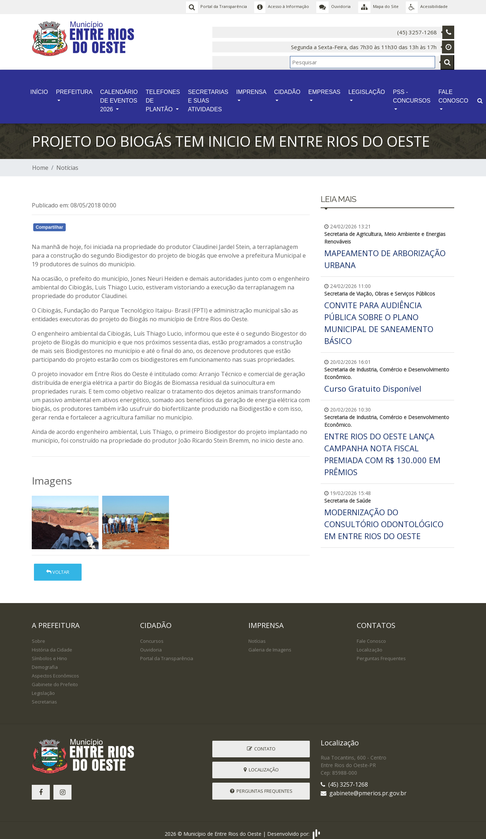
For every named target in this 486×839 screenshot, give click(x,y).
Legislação (43, 687)
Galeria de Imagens (269, 643)
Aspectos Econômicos (55, 669)
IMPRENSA (251, 88)
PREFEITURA (74, 88)
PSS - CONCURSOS (411, 92)
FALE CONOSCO (453, 92)
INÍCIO (39, 88)
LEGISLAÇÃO (366, 88)
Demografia (45, 661)
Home (40, 161)
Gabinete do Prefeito (55, 678)
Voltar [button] (57, 566)
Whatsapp (115, 222)
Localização (369, 643)
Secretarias (44, 695)
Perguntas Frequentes (381, 652)
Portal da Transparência (166, 652)
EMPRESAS (324, 88)
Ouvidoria (151, 643)
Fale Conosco (371, 635)
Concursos (152, 635)
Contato (261, 742)
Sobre (38, 635)
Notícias (67, 161)
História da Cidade (52, 643)
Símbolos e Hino (49, 652)
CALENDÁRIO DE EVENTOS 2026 (119, 96)
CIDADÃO (287, 88)
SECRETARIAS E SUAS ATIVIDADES (208, 96)
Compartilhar (49, 221)
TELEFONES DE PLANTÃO (163, 96)
